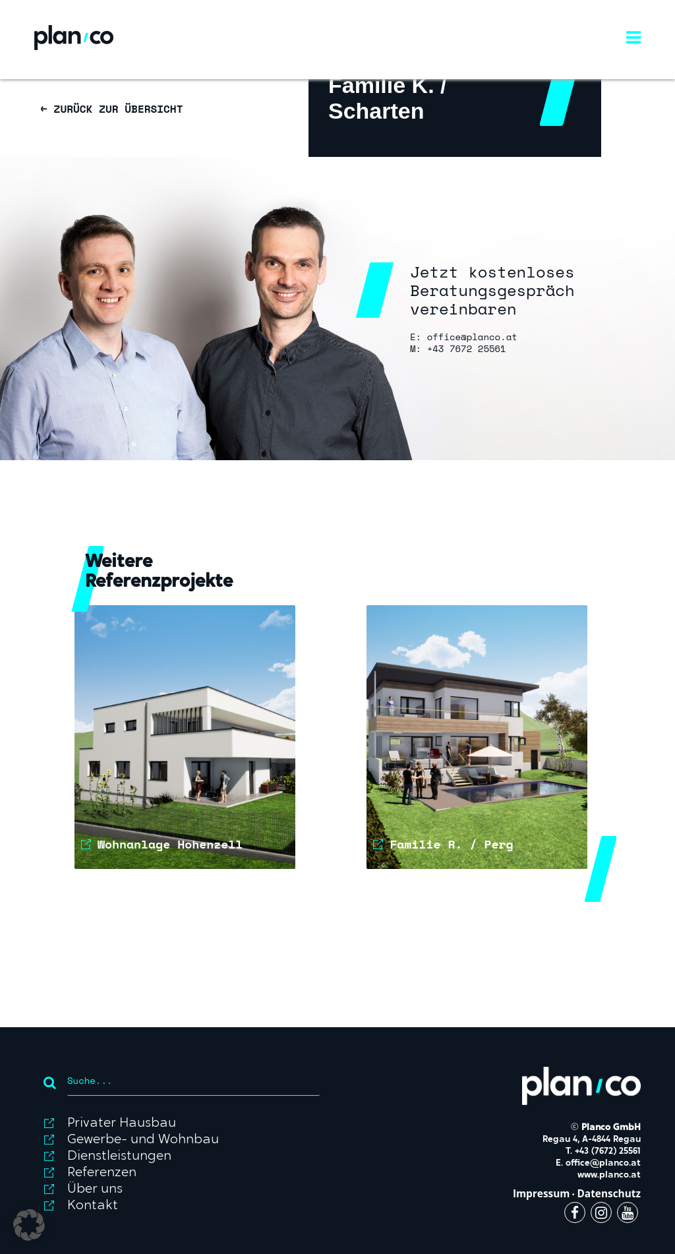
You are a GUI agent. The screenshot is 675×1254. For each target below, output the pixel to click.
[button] (29, 1225)
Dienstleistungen (119, 1156)
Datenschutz (609, 1194)
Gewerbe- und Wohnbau (143, 1140)
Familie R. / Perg (451, 843)
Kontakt (92, 1205)
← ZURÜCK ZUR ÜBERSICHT (112, 109)
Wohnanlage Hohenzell (170, 843)
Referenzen (101, 1172)
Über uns (95, 1189)
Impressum (541, 1194)
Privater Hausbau (121, 1123)
